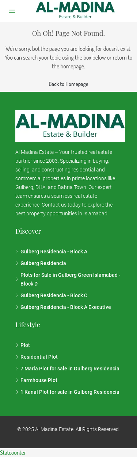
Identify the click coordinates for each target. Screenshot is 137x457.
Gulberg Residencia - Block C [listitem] (51, 295)
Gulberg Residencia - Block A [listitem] (51, 251)
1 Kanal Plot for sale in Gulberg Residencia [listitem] (67, 392)
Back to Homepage (68, 83)
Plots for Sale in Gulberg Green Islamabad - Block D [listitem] (68, 279)
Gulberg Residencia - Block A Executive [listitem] (63, 307)
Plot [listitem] (22, 345)
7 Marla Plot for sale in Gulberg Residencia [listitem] (67, 368)
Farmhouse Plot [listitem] (36, 380)
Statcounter (13, 452)
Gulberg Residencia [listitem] (40, 263)
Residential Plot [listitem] (36, 357)
